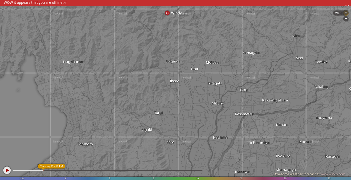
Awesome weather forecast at (309, 174)
